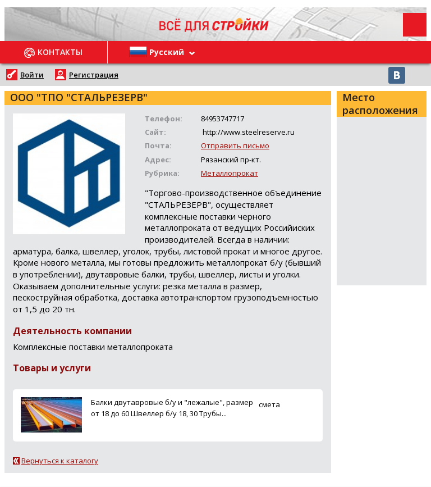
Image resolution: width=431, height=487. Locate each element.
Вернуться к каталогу (59, 461)
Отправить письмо (235, 145)
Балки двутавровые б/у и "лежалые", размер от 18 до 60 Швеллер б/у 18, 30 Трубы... (172, 407)
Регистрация (93, 75)
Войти (32, 75)
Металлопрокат (229, 173)
